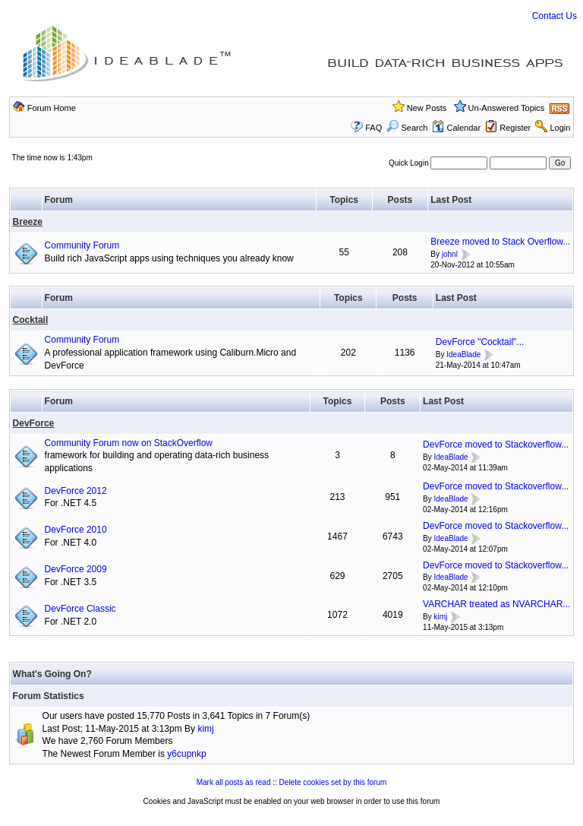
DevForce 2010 (76, 529)
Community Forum (82, 245)
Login (560, 127)
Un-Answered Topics (506, 107)
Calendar (456, 127)
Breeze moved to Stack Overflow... (500, 241)
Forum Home (51, 107)
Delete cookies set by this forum (333, 782)
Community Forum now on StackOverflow (129, 443)
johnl (450, 254)
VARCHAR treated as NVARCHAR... (496, 604)
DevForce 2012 (76, 491)
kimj (441, 616)
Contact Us (554, 16)
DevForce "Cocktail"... (480, 342)
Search (406, 127)
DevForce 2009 (76, 569)
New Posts (427, 107)
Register (515, 127)
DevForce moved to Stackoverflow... (496, 444)
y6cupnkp (186, 753)
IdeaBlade (463, 354)
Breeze (28, 222)
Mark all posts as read (234, 782)
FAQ (373, 127)
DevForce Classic (80, 608)
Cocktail (31, 320)
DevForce (34, 423)
